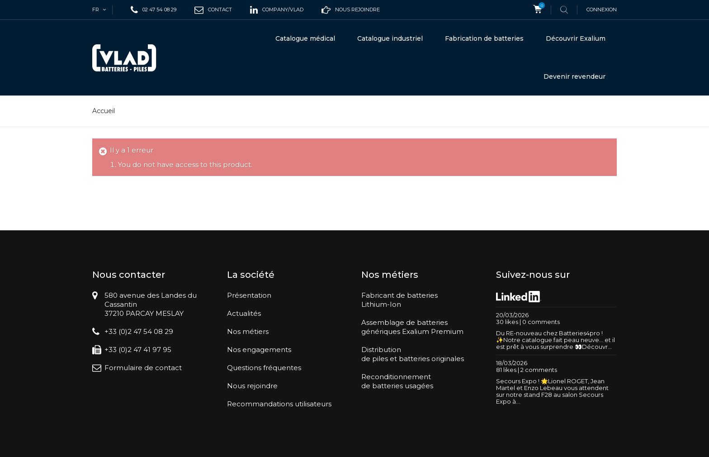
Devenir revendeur (574, 76)
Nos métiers (248, 331)
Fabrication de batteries (484, 38)
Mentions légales (548, 445)
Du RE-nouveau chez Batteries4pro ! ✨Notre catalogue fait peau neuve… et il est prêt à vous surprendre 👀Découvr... (555, 339)
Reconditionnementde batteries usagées (397, 381)
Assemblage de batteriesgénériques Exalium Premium (412, 327)
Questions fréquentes (264, 367)
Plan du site (593, 445)
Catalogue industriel (390, 38)
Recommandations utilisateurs (279, 404)
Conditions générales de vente (475, 445)
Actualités (244, 313)
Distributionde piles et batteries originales (412, 354)
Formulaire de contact (143, 367)
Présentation (249, 295)
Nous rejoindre (252, 385)
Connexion (601, 9)
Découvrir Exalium (575, 38)
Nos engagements (259, 349)
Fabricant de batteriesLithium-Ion (399, 300)
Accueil (103, 111)
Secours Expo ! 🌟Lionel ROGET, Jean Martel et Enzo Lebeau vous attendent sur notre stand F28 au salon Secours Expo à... (552, 391)
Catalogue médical (305, 38)
